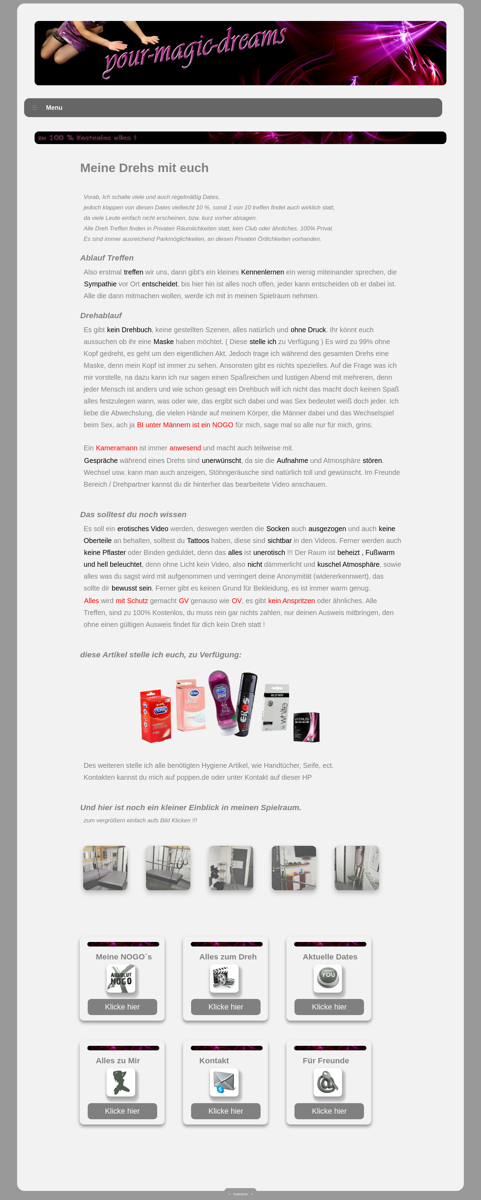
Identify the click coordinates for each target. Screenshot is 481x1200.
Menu (45, 108)
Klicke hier (122, 1006)
